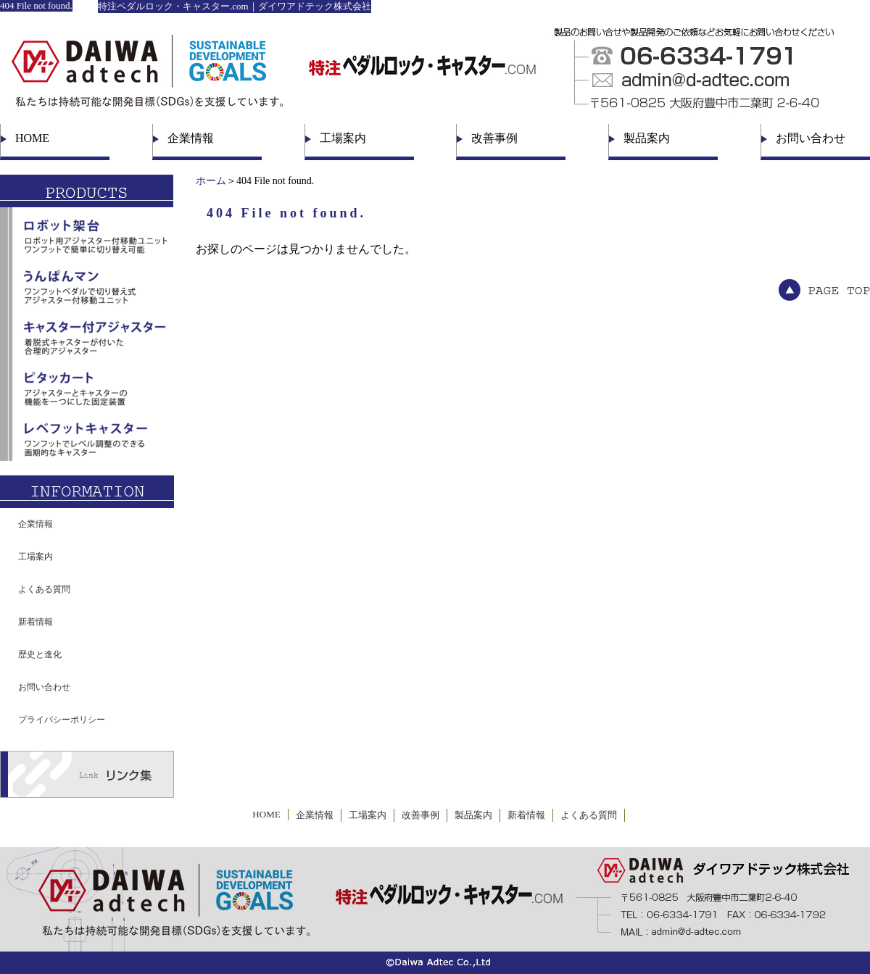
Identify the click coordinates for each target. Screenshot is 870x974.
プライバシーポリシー (61, 720)
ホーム (211, 180)
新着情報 (35, 622)
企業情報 (190, 138)
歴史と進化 (40, 654)
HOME (32, 138)
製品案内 (647, 138)
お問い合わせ (810, 138)
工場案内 (343, 138)
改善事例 (494, 138)
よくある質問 (44, 589)
